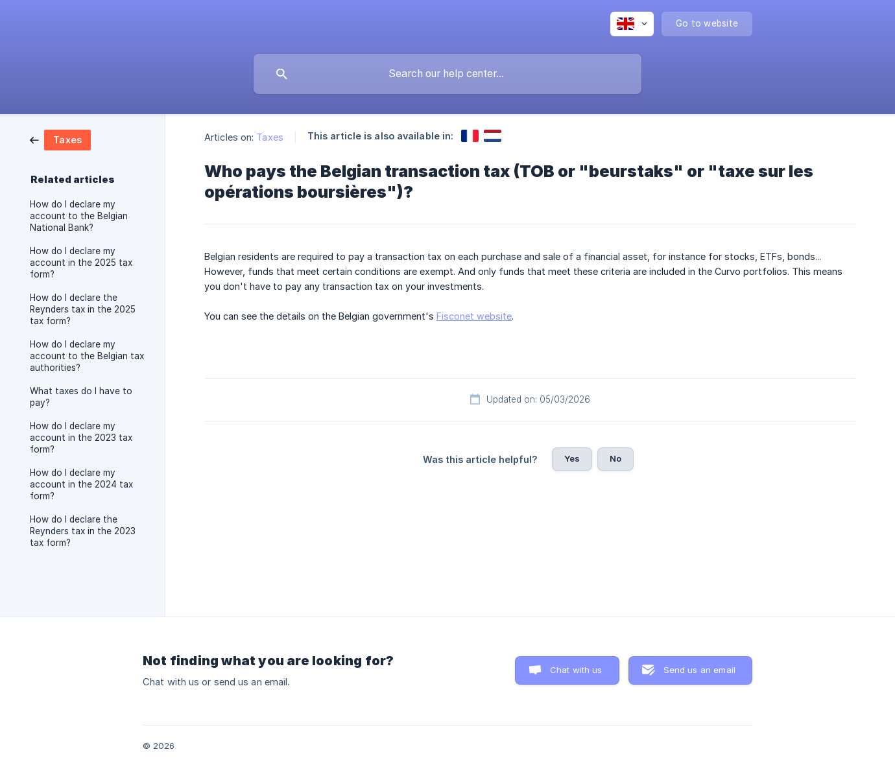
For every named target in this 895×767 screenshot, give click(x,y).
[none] (632, 24)
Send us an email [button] (699, 670)
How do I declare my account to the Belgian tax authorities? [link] (87, 356)
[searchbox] (447, 74)
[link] (60, 139)
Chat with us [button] (576, 670)
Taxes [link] (269, 137)
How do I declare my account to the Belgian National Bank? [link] (79, 216)
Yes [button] (572, 458)
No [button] (615, 458)
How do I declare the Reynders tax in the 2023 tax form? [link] (83, 531)
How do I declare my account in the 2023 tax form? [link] (81, 437)
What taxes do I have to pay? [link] (81, 397)
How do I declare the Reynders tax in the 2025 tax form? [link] (83, 309)
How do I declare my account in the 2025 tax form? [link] (81, 262)
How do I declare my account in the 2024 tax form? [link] (81, 484)
